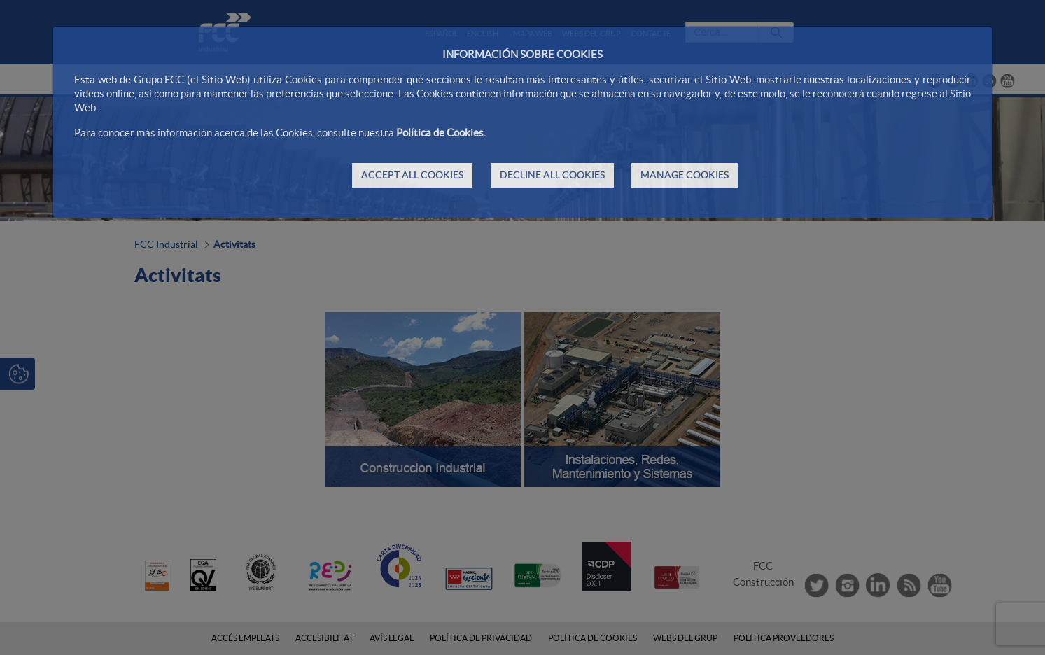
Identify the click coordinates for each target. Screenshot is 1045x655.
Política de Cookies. (441, 133)
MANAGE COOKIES (684, 175)
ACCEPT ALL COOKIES (412, 175)
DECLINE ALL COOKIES (552, 175)
